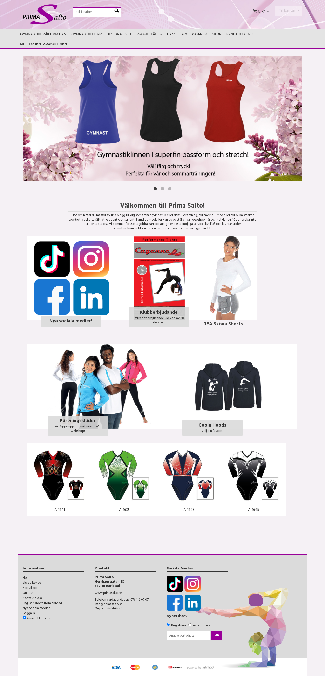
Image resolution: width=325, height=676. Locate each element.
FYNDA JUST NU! (240, 34)
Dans (171, 34)
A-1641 (59, 510)
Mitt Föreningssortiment (44, 44)
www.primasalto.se (108, 593)
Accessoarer (194, 34)
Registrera (178, 625)
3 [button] (169, 188)
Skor (217, 34)
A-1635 (124, 510)
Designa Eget (119, 34)
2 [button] (162, 188)
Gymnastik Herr (86, 34)
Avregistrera (201, 625)
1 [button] (155, 188)
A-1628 (188, 510)
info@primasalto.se (108, 604)
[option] (162, 118)
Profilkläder (149, 34)
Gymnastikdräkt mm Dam (43, 34)
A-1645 (253, 510)
